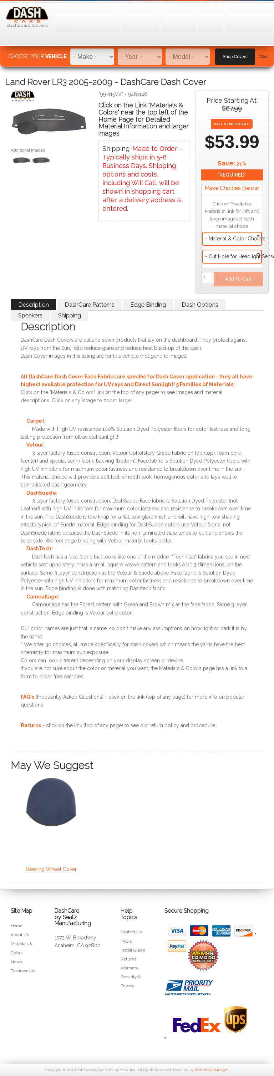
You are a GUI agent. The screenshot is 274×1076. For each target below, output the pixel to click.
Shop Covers (235, 53)
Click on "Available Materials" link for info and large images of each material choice (232, 215)
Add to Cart (238, 279)
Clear (264, 53)
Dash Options (200, 304)
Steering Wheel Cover (51, 869)
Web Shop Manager (211, 1070)
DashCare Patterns (90, 304)
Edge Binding (148, 304)
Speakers (30, 315)
